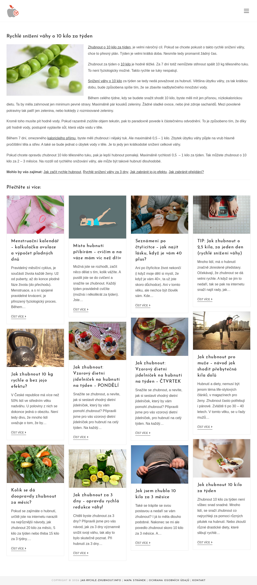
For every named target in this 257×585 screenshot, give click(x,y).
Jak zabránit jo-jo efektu (148, 172)
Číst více (18, 316)
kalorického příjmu (61, 138)
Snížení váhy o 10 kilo (105, 81)
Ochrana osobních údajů (169, 580)
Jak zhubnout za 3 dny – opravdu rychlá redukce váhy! (96, 501)
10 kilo (126, 64)
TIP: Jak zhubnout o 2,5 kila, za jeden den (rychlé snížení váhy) (220, 247)
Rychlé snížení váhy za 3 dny (105, 172)
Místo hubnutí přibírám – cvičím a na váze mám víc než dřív (97, 252)
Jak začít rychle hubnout (62, 172)
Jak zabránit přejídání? (186, 172)
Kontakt (199, 580)
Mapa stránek (135, 580)
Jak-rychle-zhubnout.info (101, 580)
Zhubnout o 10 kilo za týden (109, 47)
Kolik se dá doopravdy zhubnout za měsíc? (33, 496)
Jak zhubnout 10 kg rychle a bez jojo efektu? (32, 380)
